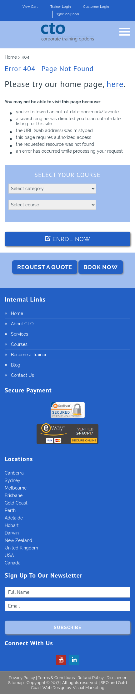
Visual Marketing (88, 687)
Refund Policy (91, 677)
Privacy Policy (22, 677)
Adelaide (14, 517)
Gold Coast (16, 502)
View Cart (30, 7)
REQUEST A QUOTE (44, 267)
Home (17, 313)
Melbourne (16, 487)
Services (19, 334)
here (115, 84)
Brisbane (13, 495)
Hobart (12, 525)
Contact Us (22, 375)
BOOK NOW (100, 267)
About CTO (22, 323)
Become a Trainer (29, 354)
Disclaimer (117, 677)
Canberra (14, 472)
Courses (19, 344)
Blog (15, 364)
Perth (10, 510)
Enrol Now (67, 239)
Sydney (12, 480)
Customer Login (96, 7)
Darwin (12, 532)
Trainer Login (60, 7)
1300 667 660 (68, 14)
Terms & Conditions (56, 677)
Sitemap (16, 682)
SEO (105, 682)
